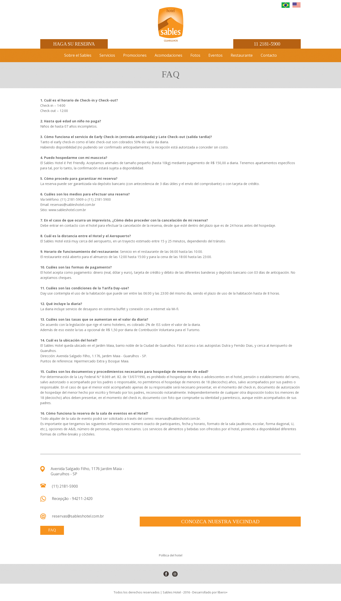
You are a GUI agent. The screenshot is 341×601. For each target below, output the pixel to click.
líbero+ (223, 592)
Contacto (269, 55)
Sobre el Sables (77, 55)
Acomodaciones (168, 55)
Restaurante (242, 55)
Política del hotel (170, 555)
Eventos (215, 55)
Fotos (195, 55)
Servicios (107, 55)
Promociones (135, 55)
